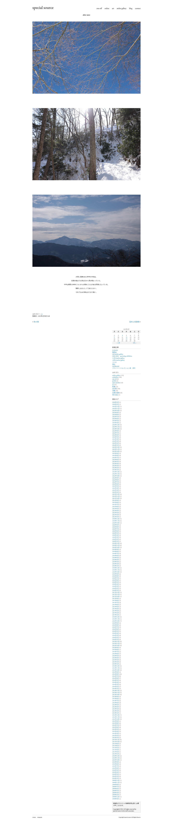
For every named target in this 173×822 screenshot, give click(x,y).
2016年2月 (115, 637)
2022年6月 (115, 484)
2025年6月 (115, 418)
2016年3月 (115, 635)
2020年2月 (115, 539)
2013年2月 (115, 711)
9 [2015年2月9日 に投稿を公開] (114, 337)
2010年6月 (115, 768)
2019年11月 (116, 545)
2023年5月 (115, 461)
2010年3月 (115, 774)
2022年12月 (116, 472)
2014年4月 (115, 682)
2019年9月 (115, 549)
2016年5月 (115, 631)
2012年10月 (116, 719)
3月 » (134, 343)
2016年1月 (115, 639)
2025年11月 (116, 408)
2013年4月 (115, 707)
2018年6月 (115, 580)
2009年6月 (115, 788)
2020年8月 (115, 527)
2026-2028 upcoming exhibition (122, 356)
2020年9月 (115, 525)
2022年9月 (115, 478)
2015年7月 (115, 651)
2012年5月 (115, 729)
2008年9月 (115, 799)
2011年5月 (115, 748)
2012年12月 (116, 715)
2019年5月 (115, 557)
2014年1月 (115, 688)
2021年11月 (116, 496)
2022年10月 (116, 476)
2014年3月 (115, 684)
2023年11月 (116, 449)
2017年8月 (115, 600)
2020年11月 (116, 521)
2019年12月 (116, 543)
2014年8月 (115, 674)
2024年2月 (115, 443)
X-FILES (115, 350)
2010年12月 (116, 756)
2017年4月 (115, 609)
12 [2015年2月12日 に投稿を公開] (126, 337)
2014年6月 (115, 678)
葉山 (113, 364)
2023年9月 (115, 453)
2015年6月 (115, 654)
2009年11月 (116, 782)
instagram (39, 817)
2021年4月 (115, 510)
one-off (99, 8)
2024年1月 (115, 445)
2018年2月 (115, 588)
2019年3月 (115, 562)
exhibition (115, 377)
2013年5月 (115, 705)
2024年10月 (116, 429)
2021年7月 (115, 504)
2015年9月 (115, 647)
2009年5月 (115, 790)
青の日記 (115, 395)
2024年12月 (116, 425)
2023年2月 (115, 468)
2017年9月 (115, 598)
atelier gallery (121, 8)
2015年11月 (116, 643)
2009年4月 (115, 793)
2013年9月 (115, 696)
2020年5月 (115, 533)
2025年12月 (116, 406)
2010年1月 (115, 778)
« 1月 (118, 343)
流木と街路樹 (134, 322)
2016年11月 (116, 619)
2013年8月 (115, 698)
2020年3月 (115, 537)
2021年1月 (115, 517)
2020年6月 (115, 531)
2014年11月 (116, 668)
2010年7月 (115, 766)
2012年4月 (115, 731)
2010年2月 (115, 776)
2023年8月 (115, 455)
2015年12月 (116, 641)
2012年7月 (115, 725)
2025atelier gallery (117, 354)
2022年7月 (115, 482)
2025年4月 (115, 423)
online (107, 8)
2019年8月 (115, 551)
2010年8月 (115, 764)
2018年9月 (115, 574)
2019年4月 (115, 560)
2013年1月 (115, 713)
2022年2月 (115, 492)
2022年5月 (115, 486)
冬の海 (36, 322)
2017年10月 (116, 596)
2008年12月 (116, 797)
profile (114, 381)
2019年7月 (115, 553)
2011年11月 (115, 739)
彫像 (113, 386)
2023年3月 (115, 465)
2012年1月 (115, 737)
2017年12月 (116, 592)
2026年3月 (115, 402)
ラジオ (114, 362)
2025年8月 (115, 414)
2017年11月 (116, 594)
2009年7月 (115, 786)
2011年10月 (116, 741)
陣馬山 (114, 352)
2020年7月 (115, 529)
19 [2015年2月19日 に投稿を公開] (126, 339)
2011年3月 (115, 752)
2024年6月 (115, 435)
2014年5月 (115, 680)
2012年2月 (115, 735)
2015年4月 (115, 658)
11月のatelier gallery (118, 358)
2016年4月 (115, 633)
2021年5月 (115, 508)
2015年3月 (115, 660)
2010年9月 (115, 762)
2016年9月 (115, 623)
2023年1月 (115, 470)
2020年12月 (116, 519)
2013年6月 (115, 703)
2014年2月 (115, 686)
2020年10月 (116, 523)
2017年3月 (115, 611)
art (113, 8)
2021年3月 (115, 512)
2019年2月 (115, 564)
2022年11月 (116, 474)
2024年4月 (115, 439)
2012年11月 (116, 717)
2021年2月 (115, 515)
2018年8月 (115, 576)
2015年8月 (115, 649)
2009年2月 (115, 795)
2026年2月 (115, 404)
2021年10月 (116, 498)
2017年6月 (115, 604)
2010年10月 (116, 760)
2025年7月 (115, 416)
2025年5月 (115, 421)
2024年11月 (116, 427)
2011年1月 (115, 754)
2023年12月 (116, 447)
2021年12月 (116, 494)
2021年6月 (115, 506)
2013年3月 (115, 709)
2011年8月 (115, 743)
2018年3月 (115, 586)
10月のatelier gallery (118, 360)
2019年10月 (116, 547)
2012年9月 (115, 721)
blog (130, 8)
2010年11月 (116, 758)
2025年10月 (116, 410)
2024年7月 (115, 433)
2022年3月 (115, 490)
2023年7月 (115, 457)
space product (116, 383)
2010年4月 (115, 772)
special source (43, 7)
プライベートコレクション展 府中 (123, 368)
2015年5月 (115, 656)
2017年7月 (115, 602)
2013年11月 (116, 692)
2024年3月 (115, 441)
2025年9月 (115, 412)
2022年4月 (115, 488)
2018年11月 (116, 570)
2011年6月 (115, 745)
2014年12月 (116, 666)
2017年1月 (115, 615)
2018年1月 (115, 590)
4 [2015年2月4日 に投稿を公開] (122, 335)
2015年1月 (115, 664)
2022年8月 (115, 480)
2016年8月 (115, 625)
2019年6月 (115, 555)
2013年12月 (116, 690)
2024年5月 (115, 437)
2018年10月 (116, 572)
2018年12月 (116, 568)
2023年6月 (115, 459)
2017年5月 (115, 607)
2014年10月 (116, 670)
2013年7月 (115, 701)
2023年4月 (115, 463)
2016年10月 (116, 621)
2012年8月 (115, 723)
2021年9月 (115, 500)
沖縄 (113, 391)
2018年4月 (115, 584)
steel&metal (115, 366)
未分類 (114, 389)
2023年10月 (116, 451)
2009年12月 (116, 780)
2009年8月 (115, 784)
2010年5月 (115, 770)
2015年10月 (116, 645)
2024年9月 (115, 431)
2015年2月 (115, 662)
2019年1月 (115, 566)
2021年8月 (115, 502)
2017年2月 (115, 613)
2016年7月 (115, 627)
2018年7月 (115, 578)
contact (138, 8)
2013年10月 (116, 694)
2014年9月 (115, 672)
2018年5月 (115, 582)
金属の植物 (116, 393)
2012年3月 (115, 733)
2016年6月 (115, 629)
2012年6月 (115, 727)
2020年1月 (115, 541)
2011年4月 (115, 750)
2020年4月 (115, 535)
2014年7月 (115, 676)
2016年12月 (116, 617)
